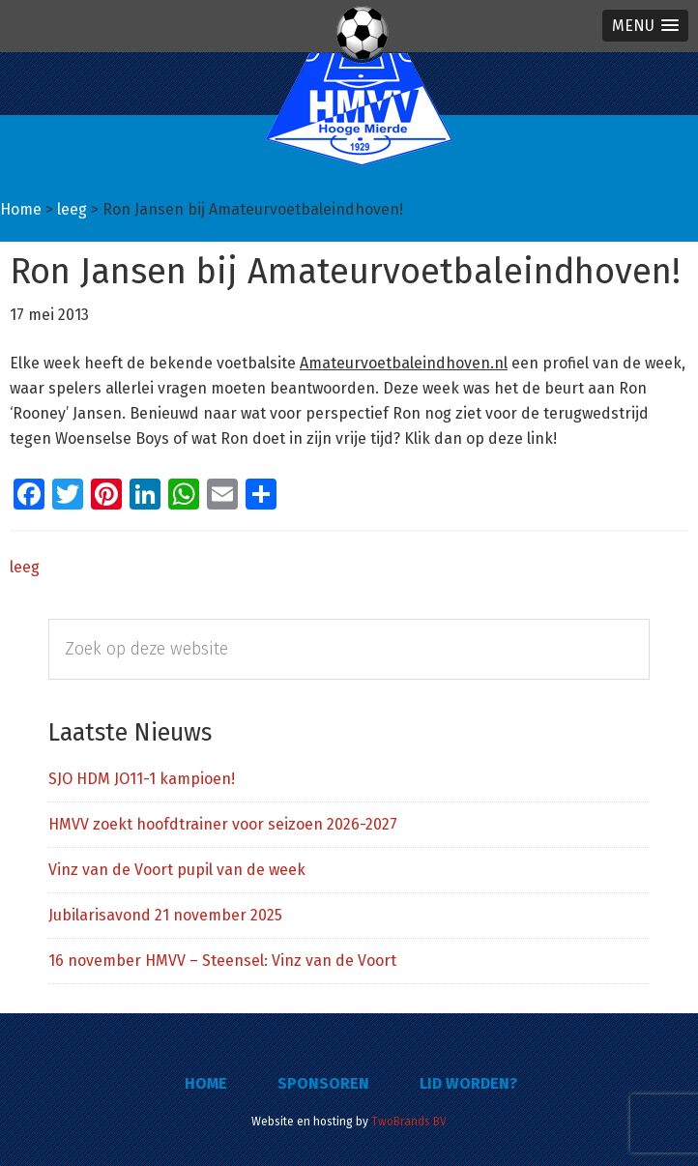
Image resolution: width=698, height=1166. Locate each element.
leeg (25, 567)
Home (206, 1083)
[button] (645, 26)
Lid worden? (468, 1083)
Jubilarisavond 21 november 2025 (165, 915)
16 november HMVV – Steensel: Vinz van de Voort (222, 960)
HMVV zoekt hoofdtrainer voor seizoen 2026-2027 (222, 824)
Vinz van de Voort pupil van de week (176, 869)
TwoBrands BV (409, 1121)
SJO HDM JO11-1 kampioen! (141, 779)
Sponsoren (323, 1083)
